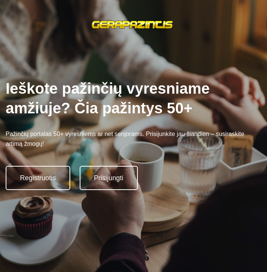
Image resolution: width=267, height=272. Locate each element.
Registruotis (38, 178)
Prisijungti (108, 178)
